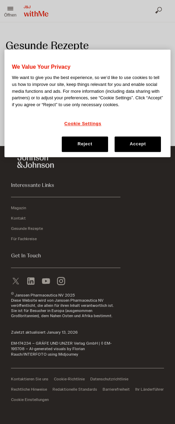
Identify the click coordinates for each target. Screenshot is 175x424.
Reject (85, 144)
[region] (87, 103)
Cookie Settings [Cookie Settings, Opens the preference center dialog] (83, 123)
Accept (138, 144)
